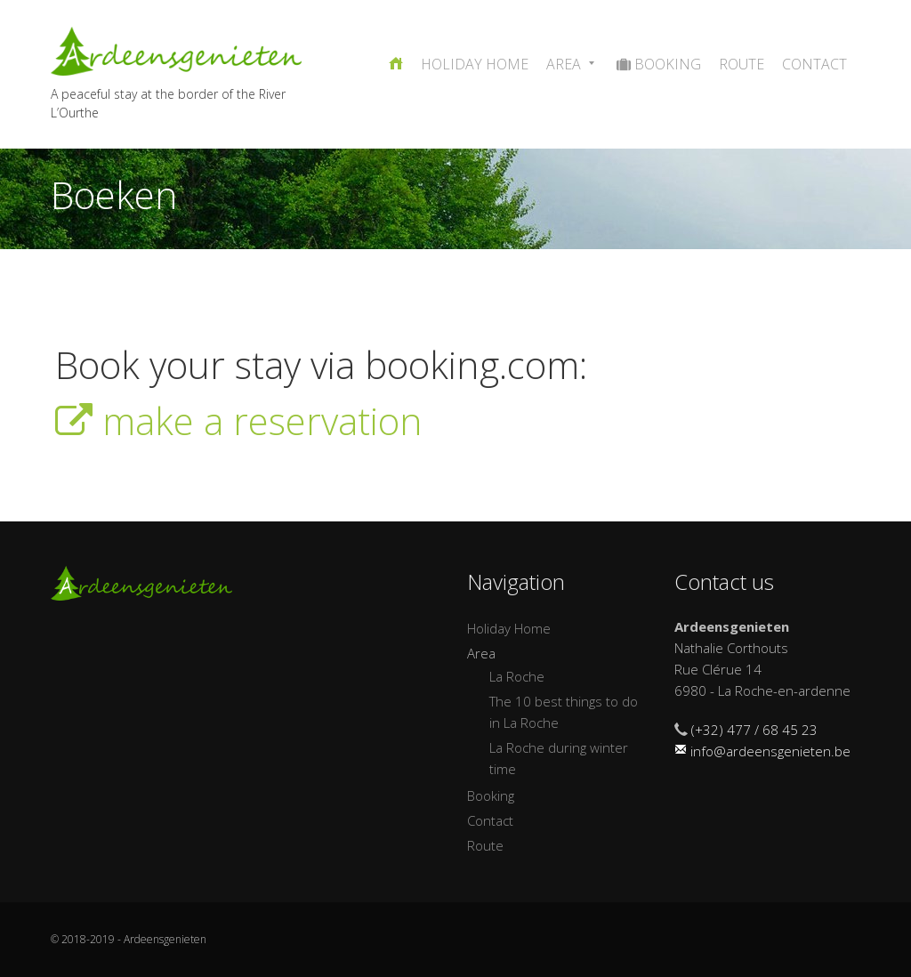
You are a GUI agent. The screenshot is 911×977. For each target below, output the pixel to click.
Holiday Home (474, 64)
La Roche (516, 676)
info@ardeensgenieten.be (770, 751)
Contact (814, 64)
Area (572, 64)
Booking (659, 64)
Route (741, 64)
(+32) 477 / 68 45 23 (754, 730)
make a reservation (239, 420)
